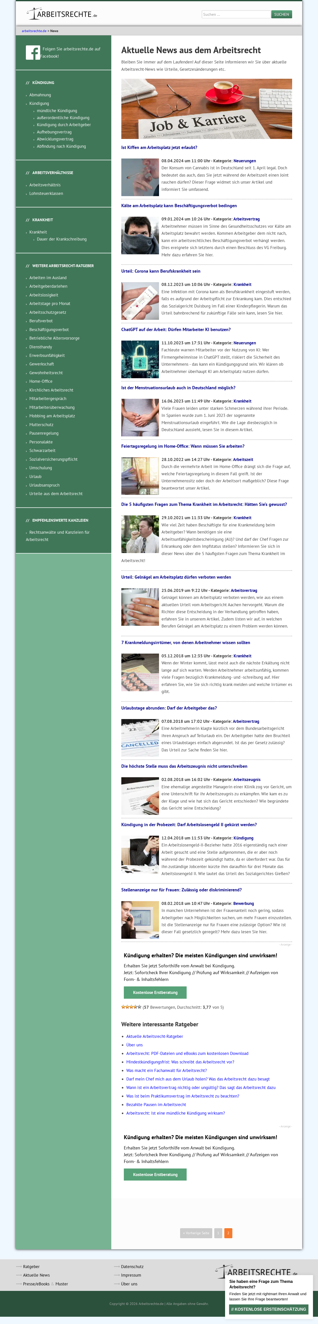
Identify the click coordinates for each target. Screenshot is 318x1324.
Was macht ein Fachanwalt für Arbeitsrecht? (166, 1070)
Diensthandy (40, 347)
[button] (123, 1007)
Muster (62, 1284)
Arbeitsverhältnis (45, 185)
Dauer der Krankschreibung (62, 239)
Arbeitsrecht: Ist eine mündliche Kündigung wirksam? (175, 1113)
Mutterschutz (41, 424)
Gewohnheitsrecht (46, 372)
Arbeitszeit (243, 459)
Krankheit (242, 284)
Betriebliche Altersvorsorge (54, 338)
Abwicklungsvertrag (55, 139)
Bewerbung (243, 903)
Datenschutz (132, 1266)
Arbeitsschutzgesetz (47, 312)
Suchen (281, 14)
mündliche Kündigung (57, 110)
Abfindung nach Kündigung (61, 146)
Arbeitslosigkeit (43, 295)
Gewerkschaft (41, 364)
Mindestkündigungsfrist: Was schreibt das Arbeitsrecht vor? (180, 1062)
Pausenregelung (44, 433)
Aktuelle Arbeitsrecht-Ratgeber (154, 1036)
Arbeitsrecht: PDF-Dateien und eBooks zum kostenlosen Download (187, 1053)
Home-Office (40, 381)
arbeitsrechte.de (34, 31)
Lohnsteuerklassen (46, 193)
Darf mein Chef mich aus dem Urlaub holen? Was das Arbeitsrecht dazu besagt (198, 1079)
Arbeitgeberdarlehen (48, 286)
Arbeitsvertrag (246, 219)
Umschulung (40, 468)
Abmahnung (40, 95)
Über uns (134, 1045)
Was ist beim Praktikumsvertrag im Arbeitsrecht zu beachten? (182, 1096)
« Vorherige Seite (196, 1233)
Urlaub (35, 476)
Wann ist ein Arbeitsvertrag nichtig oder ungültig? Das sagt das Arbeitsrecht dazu (201, 1087)
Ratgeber (31, 1266)
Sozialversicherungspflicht (53, 459)
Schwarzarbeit (42, 450)
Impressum (131, 1275)
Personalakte (41, 442)
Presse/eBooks (36, 1284)
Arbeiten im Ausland (48, 277)
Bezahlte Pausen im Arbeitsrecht (156, 1104)
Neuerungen (245, 161)
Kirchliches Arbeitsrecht (51, 390)
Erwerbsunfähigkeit (47, 355)
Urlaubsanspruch (44, 485)
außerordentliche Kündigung (63, 117)
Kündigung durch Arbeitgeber (64, 124)
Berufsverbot (41, 321)
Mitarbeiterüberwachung (52, 407)
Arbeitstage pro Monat (49, 303)
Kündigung (243, 838)
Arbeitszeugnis (246, 779)
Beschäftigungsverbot (49, 329)
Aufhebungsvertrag (54, 132)
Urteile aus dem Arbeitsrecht (56, 493)
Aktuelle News (36, 1275)
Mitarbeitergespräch (47, 398)
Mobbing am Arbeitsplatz (52, 416)
